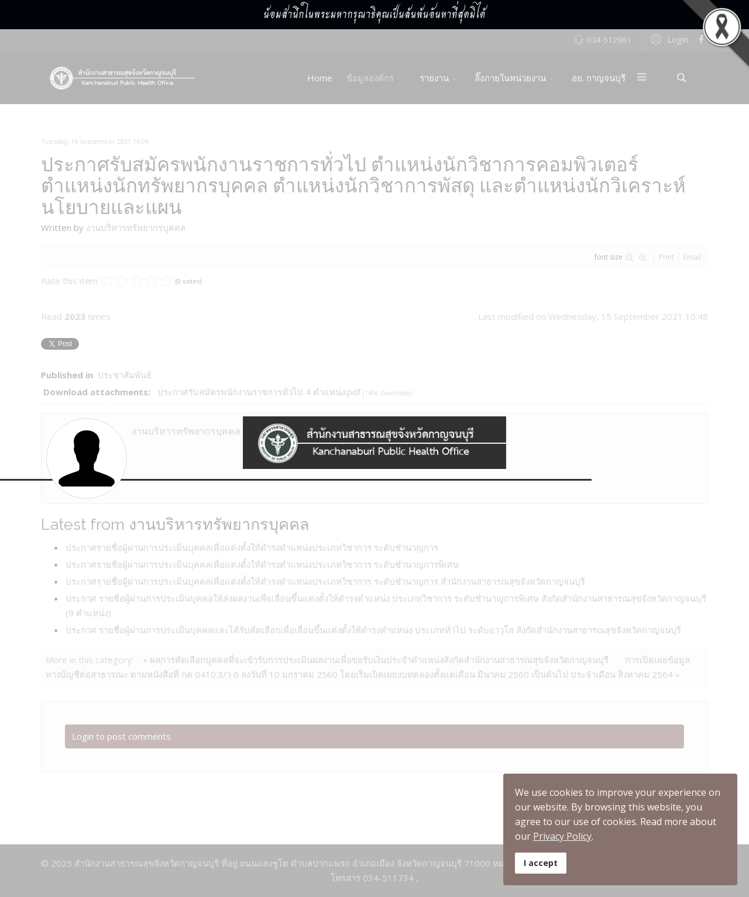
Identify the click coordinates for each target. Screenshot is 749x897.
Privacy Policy (562, 836)
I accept (541, 862)
